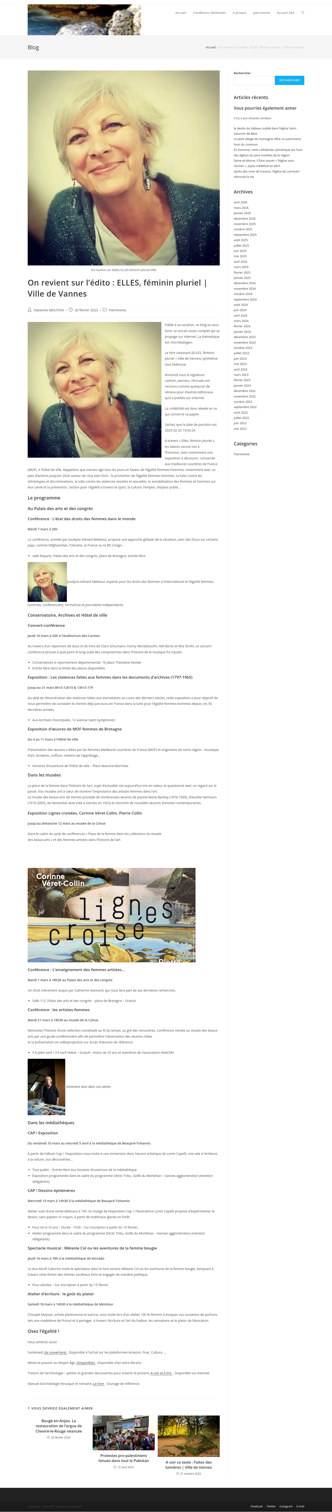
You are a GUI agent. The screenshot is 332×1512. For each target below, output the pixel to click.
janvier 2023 (242, 385)
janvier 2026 (242, 213)
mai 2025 (240, 256)
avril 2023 (240, 369)
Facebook (257, 1506)
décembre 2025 (245, 218)
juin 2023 (240, 358)
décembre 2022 (245, 391)
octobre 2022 (243, 402)
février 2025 (242, 272)
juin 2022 (240, 423)
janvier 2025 (242, 278)
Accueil (211, 47)
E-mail (300, 1506)
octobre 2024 (243, 294)
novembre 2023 (245, 342)
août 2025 (241, 240)
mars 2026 (241, 208)
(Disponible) (86, 1362)
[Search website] (303, 12)
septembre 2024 (245, 299)
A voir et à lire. (162, 1373)
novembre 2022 (245, 396)
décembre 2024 (245, 283)
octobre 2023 (243, 348)
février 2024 (242, 326)
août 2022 (241, 412)
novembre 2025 (245, 224)
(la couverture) (55, 1352)
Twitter (271, 1506)
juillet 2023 (241, 353)
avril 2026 (240, 202)
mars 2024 (241, 321)
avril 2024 (240, 315)
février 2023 (242, 380)
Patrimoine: (118, 310)
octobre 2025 (243, 229)
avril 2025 (240, 262)
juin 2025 (240, 251)
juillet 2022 (241, 418)
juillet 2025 (241, 245)
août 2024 (241, 305)
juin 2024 (240, 310)
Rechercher (242, 73)
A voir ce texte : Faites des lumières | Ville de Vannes (189, 1465)
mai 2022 (240, 428)
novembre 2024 (245, 288)
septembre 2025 (245, 235)
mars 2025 (241, 267)
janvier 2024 (242, 332)
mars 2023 (241, 375)
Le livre (99, 1383)
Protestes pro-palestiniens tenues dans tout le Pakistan (123, 1458)
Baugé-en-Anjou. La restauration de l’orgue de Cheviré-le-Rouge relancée (59, 1426)
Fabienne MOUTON (49, 310)
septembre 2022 (245, 407)
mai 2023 (240, 364)
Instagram (286, 1506)
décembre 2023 (245, 337)
